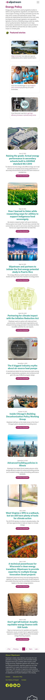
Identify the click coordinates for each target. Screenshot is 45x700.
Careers (8, 677)
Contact (23, 680)
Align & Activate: (16, 56)
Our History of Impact (12, 680)
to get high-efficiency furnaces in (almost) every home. (23, 114)
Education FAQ (17, 677)
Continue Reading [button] (22, 176)
